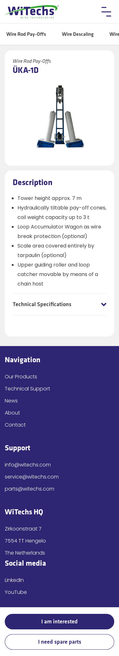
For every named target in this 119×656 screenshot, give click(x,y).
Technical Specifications (42, 304)
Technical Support (27, 388)
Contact (15, 424)
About (12, 412)
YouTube (16, 592)
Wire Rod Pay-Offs (26, 34)
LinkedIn (14, 580)
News (11, 400)
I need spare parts (59, 642)
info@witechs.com (28, 464)
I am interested (59, 621)
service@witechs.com (32, 476)
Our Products (21, 376)
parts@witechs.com (29, 488)
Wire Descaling (78, 34)
